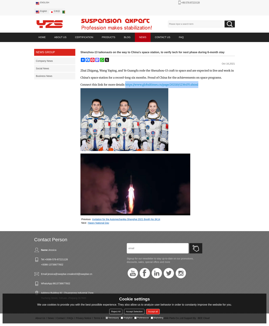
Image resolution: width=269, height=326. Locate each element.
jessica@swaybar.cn (58, 274)
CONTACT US (162, 37)
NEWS (142, 37)
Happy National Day (98, 223)
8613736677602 (61, 283)
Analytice (127, 317)
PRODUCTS (108, 37)
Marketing (157, 317)
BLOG (127, 37)
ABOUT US (60, 37)
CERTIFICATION (84, 37)
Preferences (141, 317)
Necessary (112, 317)
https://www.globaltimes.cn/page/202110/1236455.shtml (161, 84)
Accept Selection (134, 311)
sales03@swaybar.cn (80, 274)
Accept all (153, 311)
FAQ (181, 37)
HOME (42, 37)
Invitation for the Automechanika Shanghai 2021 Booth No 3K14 (126, 219)
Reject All (115, 311)
